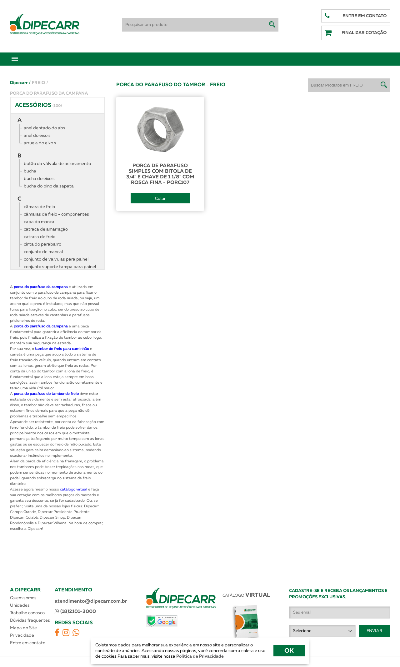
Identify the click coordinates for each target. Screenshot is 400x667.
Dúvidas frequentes (30, 620)
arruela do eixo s (40, 143)
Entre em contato (27, 643)
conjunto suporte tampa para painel (60, 267)
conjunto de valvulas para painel (56, 259)
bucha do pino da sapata (49, 186)
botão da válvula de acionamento (57, 164)
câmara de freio (39, 207)
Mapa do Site (23, 628)
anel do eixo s (37, 135)
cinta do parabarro (42, 244)
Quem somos (23, 598)
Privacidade (22, 635)
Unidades (20, 605)
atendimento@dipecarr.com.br (91, 601)
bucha (30, 171)
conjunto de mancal (43, 252)
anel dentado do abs (44, 128)
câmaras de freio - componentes (56, 214)
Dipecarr (20, 82)
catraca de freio (39, 237)
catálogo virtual (74, 489)
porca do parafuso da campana (41, 287)
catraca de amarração (46, 229)
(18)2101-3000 (75, 611)
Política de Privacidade (199, 656)
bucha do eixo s (39, 179)
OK (289, 651)
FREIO (40, 82)
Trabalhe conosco (27, 613)
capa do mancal (39, 222)
